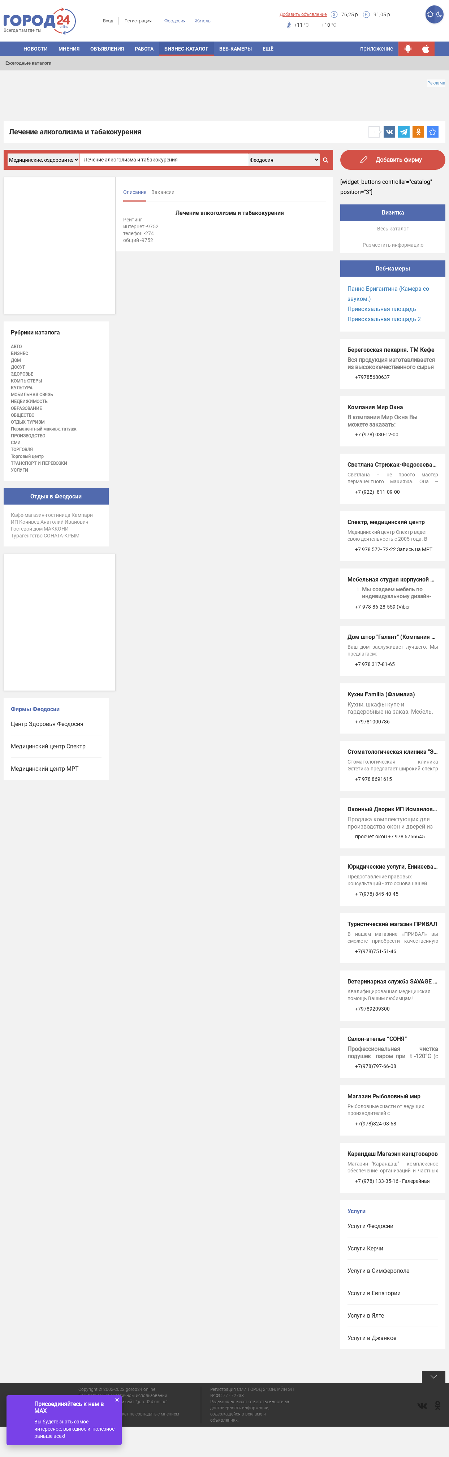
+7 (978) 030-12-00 (376, 434)
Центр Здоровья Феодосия (47, 724)
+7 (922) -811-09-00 (377, 492)
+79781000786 (372, 722)
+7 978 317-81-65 (375, 664)
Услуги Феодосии (370, 1226)
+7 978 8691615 (373, 779)
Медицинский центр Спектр (48, 746)
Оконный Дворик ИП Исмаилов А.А (395, 809)
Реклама (436, 83)
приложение (376, 48)
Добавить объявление (303, 14)
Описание (134, 192)
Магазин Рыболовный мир (383, 1096)
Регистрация (138, 20)
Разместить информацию (393, 245)
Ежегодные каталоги (28, 63)
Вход (108, 20)
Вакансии (162, 192)
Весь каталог (393, 229)
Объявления (107, 49)
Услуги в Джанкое (371, 1338)
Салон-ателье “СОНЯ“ (377, 1039)
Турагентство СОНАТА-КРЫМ (45, 536)
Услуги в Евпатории (374, 1293)
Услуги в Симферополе (378, 1270)
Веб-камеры (235, 49)
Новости (35, 49)
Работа (144, 49)
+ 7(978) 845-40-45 (376, 894)
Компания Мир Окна (375, 407)
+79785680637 (372, 377)
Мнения (69, 49)
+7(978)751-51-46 (375, 951)
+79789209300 (372, 1009)
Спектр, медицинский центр (386, 522)
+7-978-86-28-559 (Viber (382, 607)
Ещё (268, 49)
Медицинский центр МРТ (45, 768)
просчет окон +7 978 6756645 (390, 836)
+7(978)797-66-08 (375, 1066)
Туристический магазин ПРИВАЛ (392, 924)
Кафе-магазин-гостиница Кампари (52, 515)
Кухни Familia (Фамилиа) (381, 694)
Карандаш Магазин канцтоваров (392, 1153)
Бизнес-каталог (186, 49)
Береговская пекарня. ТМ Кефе (391, 349)
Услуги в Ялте (365, 1315)
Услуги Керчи (365, 1248)
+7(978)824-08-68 (375, 1124)
